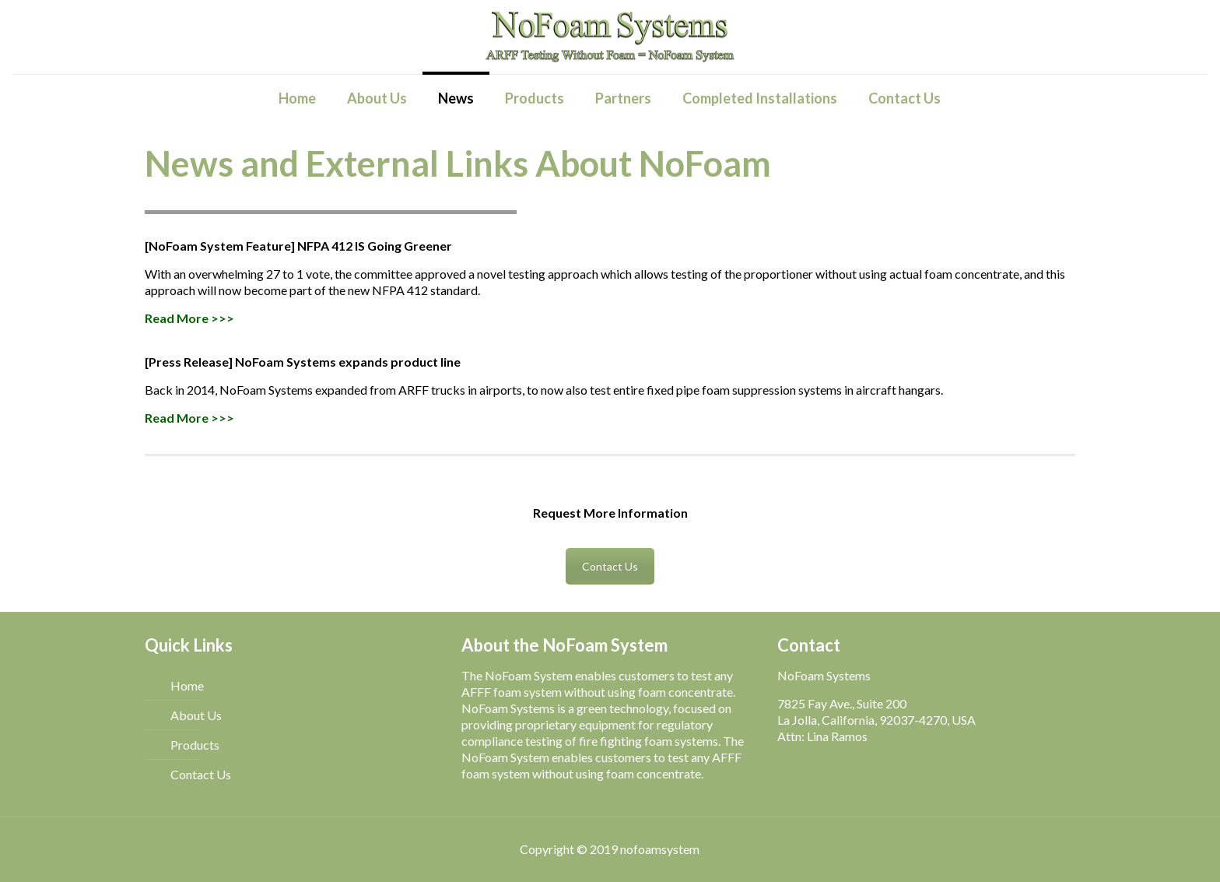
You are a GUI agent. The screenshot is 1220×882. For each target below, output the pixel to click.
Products (194, 744)
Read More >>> (189, 318)
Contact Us (610, 566)
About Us (196, 715)
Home (187, 685)
